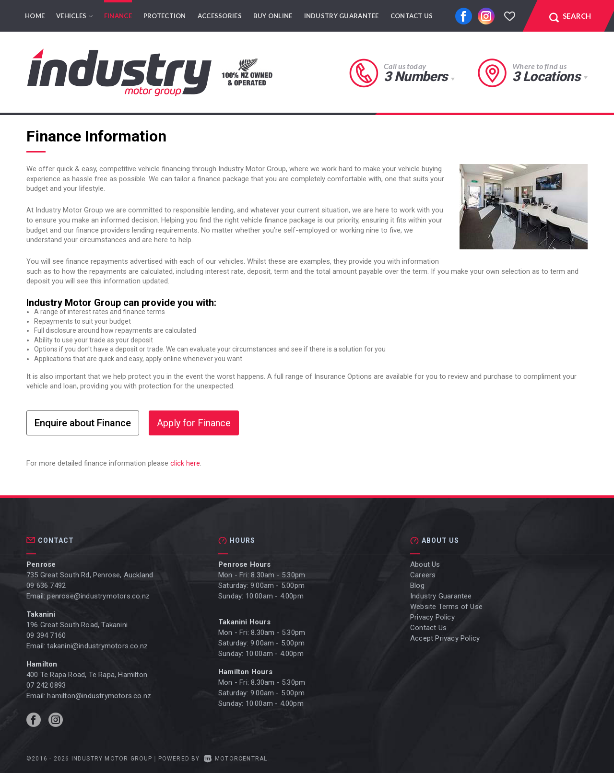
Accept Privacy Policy (445, 638)
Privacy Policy (432, 617)
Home (35, 16)
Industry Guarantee (341, 16)
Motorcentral (236, 758)
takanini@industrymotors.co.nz (97, 646)
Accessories (220, 16)
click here (185, 463)
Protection (164, 16)
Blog (417, 585)
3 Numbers (415, 76)
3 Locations (546, 76)
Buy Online (273, 16)
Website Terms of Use (446, 606)
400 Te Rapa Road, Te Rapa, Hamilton (86, 674)
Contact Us (411, 16)
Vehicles (74, 16)
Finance (118, 16)
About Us (425, 564)
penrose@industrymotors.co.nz (98, 596)
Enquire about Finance (83, 423)
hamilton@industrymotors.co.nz (99, 695)
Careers (423, 575)
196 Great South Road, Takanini (77, 625)
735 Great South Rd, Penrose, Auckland (89, 575)
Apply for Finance (194, 423)
